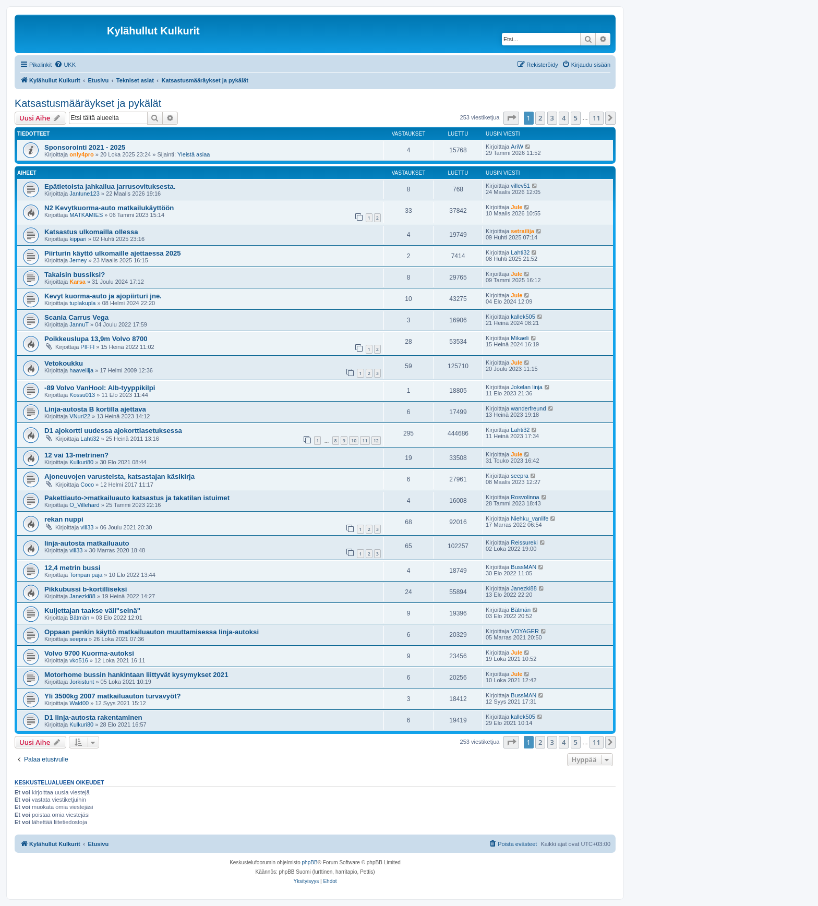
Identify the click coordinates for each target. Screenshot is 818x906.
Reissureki (524, 542)
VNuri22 (79, 416)
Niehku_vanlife (529, 518)
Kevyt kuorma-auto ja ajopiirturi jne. (103, 296)
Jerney (78, 260)
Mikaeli (519, 338)
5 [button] (576, 118)
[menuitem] (65, 64)
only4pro (81, 154)
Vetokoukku (63, 363)
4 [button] (564, 118)
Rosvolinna (525, 497)
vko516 (78, 660)
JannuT (79, 324)
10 (353, 440)
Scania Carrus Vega (76, 317)
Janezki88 (82, 596)
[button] (511, 118)
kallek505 (523, 316)
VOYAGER (525, 631)
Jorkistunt (81, 682)
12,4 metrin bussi (72, 568)
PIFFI (87, 347)
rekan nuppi (63, 519)
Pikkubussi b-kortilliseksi (85, 589)
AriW (517, 146)
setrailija (522, 231)
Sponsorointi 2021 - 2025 (84, 147)
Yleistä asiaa (193, 154)
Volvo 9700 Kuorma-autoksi (89, 653)
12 (376, 440)
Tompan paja (85, 575)
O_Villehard (84, 505)
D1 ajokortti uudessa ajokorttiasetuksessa (113, 430)
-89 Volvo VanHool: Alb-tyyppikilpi (99, 388)
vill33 (86, 527)
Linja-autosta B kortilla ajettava (95, 409)
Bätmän (79, 617)
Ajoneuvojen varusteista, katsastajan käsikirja (119, 476)
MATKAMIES (86, 215)
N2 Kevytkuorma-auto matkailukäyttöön (109, 208)
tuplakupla (82, 303)
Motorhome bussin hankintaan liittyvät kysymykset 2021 (136, 675)
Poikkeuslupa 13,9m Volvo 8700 (96, 339)
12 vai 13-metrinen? (76, 455)
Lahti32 (520, 252)
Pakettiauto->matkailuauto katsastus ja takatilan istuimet (137, 498)
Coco (87, 484)
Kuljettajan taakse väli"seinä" (92, 610)
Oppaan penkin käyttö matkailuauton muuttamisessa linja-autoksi (151, 632)
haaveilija (81, 370)
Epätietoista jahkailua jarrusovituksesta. (109, 186)
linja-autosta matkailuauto (86, 543)
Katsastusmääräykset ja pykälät (88, 103)
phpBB (310, 862)
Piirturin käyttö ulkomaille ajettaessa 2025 (112, 253)
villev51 (520, 186)
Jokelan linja (527, 387)
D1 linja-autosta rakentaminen (93, 717)
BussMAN (523, 567)
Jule (516, 207)
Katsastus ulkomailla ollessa (91, 232)
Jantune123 (84, 193)
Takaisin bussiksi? (74, 275)
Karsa (77, 282)
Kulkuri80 (81, 462)
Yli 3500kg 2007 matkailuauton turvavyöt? (112, 696)
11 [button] (596, 118)
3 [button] (552, 118)
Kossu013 (82, 395)
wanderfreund (528, 408)
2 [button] (540, 118)
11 (364, 440)
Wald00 (79, 703)
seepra (519, 476)
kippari (77, 239)
